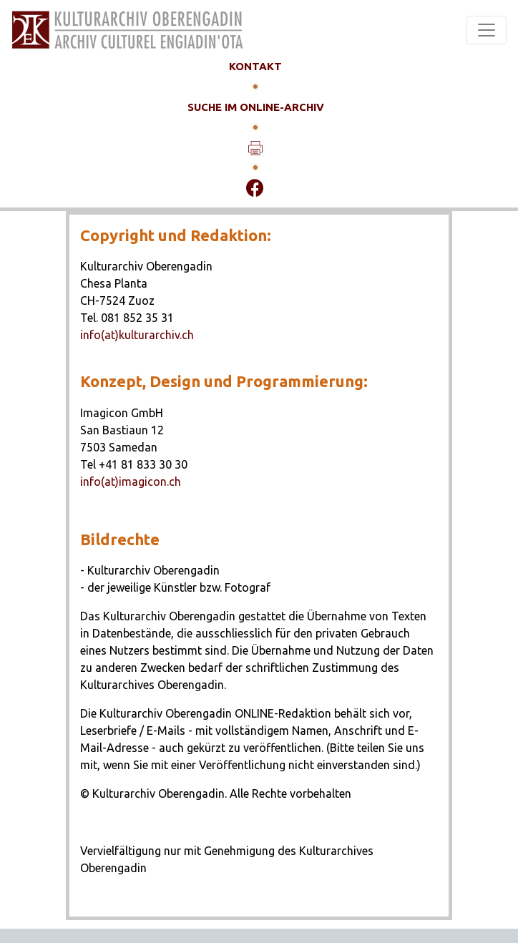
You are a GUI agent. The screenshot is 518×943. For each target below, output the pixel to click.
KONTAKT (255, 66)
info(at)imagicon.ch (130, 481)
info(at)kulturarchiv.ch (137, 334)
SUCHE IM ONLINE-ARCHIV (255, 107)
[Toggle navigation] (486, 30)
